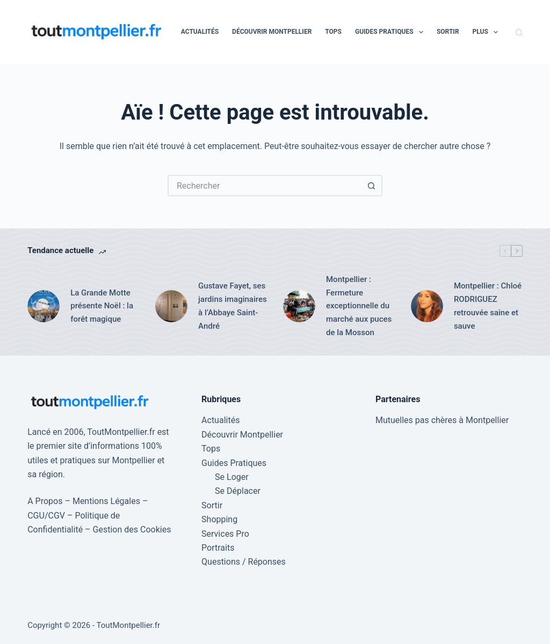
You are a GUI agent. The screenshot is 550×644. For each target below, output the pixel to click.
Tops (333, 31)
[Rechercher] (519, 32)
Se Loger (232, 477)
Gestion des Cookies (132, 529)
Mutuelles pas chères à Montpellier (442, 420)
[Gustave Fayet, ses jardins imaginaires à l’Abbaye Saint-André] (171, 306)
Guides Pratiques (391, 32)
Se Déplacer (237, 491)
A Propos (44, 501)
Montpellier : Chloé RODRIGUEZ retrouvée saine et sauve (488, 305)
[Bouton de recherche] (371, 185)
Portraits (217, 548)
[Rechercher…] (264, 185)
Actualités (200, 31)
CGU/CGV (46, 515)
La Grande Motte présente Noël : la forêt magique (101, 306)
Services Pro (225, 534)
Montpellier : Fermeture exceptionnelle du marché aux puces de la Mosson (359, 306)
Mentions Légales (106, 501)
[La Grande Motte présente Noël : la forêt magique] (43, 306)
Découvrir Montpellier (272, 31)
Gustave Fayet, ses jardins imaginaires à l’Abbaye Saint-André (232, 305)
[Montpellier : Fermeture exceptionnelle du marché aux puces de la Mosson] (299, 306)
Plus (488, 32)
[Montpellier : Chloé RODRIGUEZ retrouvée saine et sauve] (427, 306)
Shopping (219, 519)
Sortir (448, 31)
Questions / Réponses (243, 562)
